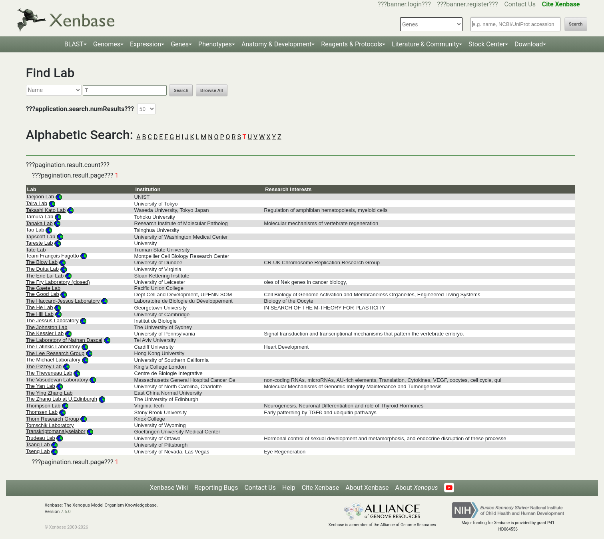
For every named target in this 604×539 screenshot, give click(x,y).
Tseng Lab (38, 451)
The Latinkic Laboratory (53, 346)
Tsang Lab (38, 444)
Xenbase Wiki (169, 487)
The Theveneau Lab (49, 373)
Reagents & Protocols (351, 44)
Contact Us (520, 4)
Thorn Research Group (52, 419)
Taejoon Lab (40, 197)
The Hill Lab (40, 314)
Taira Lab (36, 203)
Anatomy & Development (276, 44)
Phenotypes (215, 44)
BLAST (74, 44)
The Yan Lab (40, 386)
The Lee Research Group (55, 353)
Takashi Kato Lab (46, 210)
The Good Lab (42, 294)
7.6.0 (66, 511)
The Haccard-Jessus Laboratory (63, 301)
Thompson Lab (43, 406)
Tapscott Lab (41, 237)
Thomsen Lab (42, 412)
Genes (180, 44)
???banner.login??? (404, 4)
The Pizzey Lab (44, 366)
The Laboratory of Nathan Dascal (64, 340)
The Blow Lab (42, 262)
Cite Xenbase (320, 487)
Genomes (106, 44)
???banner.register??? (467, 4)
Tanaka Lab (39, 223)
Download (528, 44)
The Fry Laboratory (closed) (58, 282)
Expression (145, 44)
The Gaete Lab (43, 288)
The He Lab (39, 307)
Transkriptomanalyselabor (56, 431)
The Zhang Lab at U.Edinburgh (62, 399)
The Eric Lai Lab (45, 276)
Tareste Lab (39, 243)
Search (575, 24)
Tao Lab (35, 230)
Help (288, 487)
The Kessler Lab (45, 333)
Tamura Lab (40, 217)
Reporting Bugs (216, 487)
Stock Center (486, 44)
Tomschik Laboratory (50, 425)
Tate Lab (36, 250)
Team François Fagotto (52, 256)
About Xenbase (367, 487)
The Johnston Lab (47, 327)
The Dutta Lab (42, 269)
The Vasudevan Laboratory (57, 380)
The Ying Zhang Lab (49, 393)
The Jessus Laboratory (52, 320)
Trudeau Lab (40, 438)
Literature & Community (425, 44)
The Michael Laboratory (53, 360)
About (416, 487)
